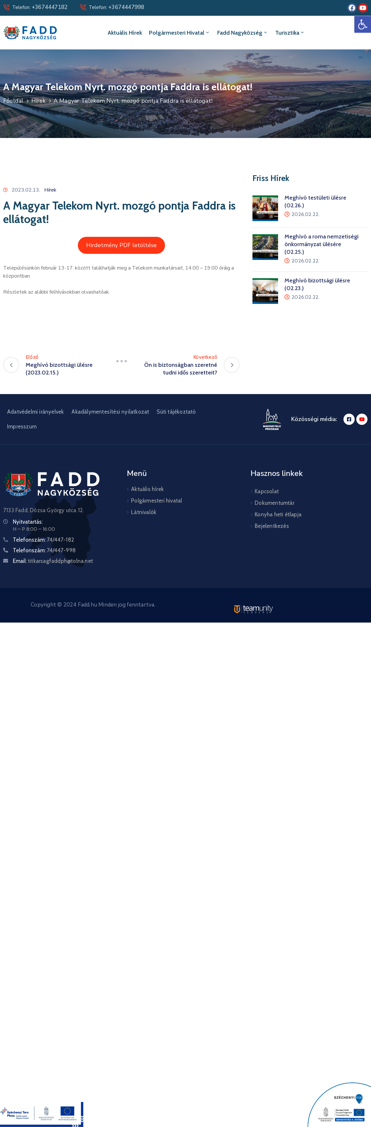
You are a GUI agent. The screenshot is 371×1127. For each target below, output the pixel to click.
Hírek (38, 101)
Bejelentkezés (272, 526)
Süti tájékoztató (176, 412)
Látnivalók (143, 512)
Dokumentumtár (274, 503)
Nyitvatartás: (28, 522)
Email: (53, 561)
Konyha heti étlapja (278, 514)
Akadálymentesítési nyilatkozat (110, 412)
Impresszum (22, 426)
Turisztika (290, 32)
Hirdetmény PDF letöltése (121, 245)
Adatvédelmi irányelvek (35, 412)
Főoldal (13, 101)
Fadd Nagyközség (242, 32)
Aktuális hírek (125, 32)
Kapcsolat (267, 491)
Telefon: (40, 7)
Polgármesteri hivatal (179, 32)
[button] (362, 24)
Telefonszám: (43, 540)
